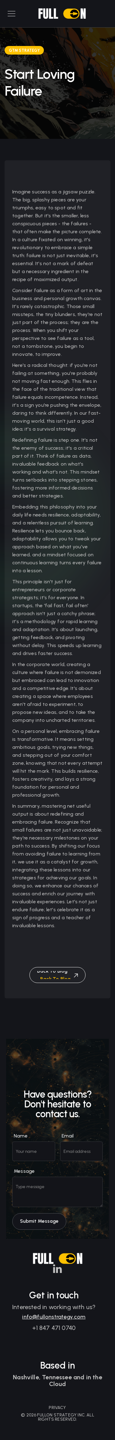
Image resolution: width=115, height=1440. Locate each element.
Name (21, 1142)
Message (24, 1178)
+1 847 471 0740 (53, 1330)
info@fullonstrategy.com (54, 1319)
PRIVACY (57, 1408)
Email (68, 1142)
